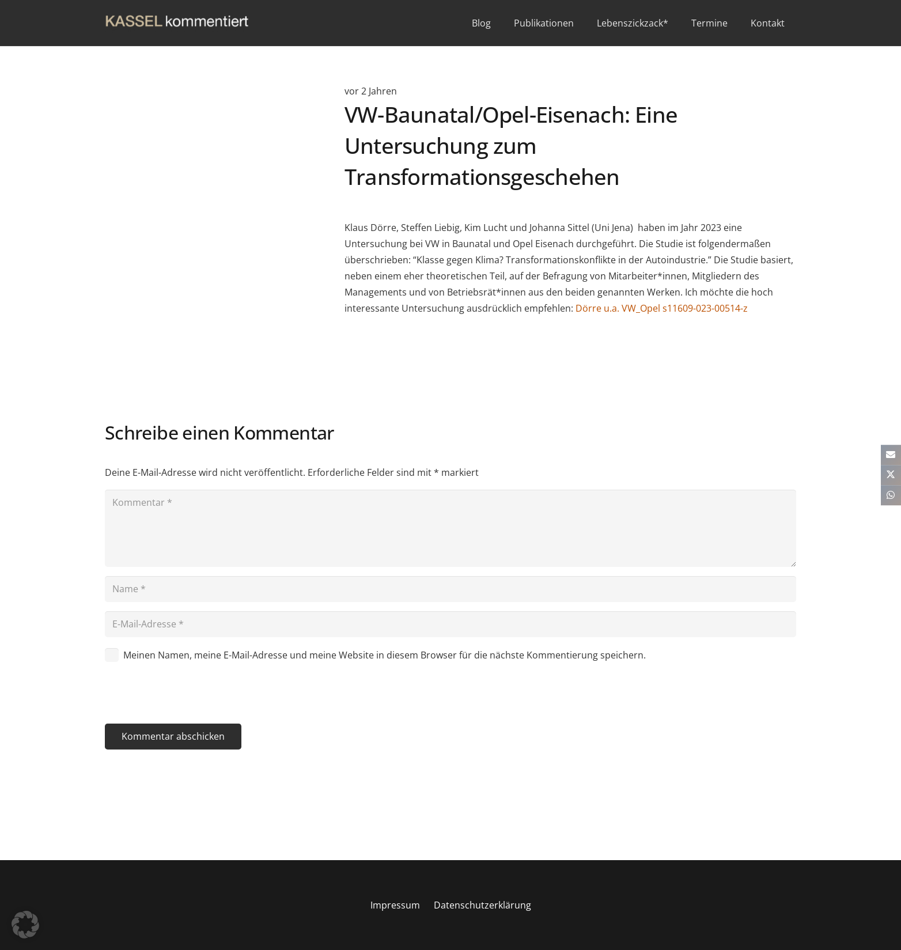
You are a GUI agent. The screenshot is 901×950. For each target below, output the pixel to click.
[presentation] (192, 695)
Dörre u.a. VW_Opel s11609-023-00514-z (662, 308)
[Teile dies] (891, 475)
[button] (25, 924)
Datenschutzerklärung (482, 905)
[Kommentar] (450, 528)
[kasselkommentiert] (177, 23)
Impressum (395, 905)
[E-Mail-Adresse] (450, 624)
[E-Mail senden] (891, 455)
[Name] (450, 589)
